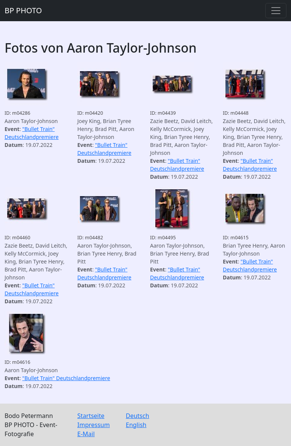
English (136, 425)
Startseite (91, 416)
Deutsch (137, 416)
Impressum (93, 425)
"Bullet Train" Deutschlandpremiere (66, 378)
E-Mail (86, 434)
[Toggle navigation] (275, 10)
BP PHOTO (23, 10)
